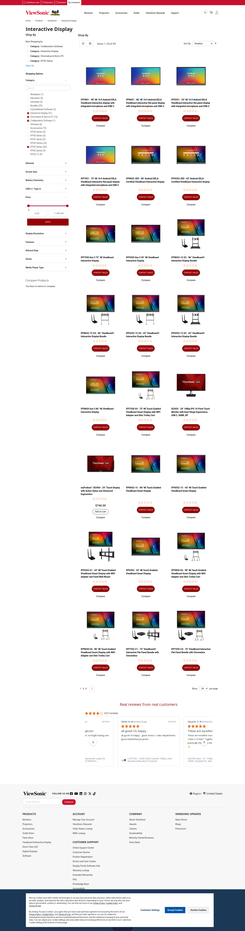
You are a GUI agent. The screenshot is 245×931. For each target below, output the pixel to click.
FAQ (75, 879)
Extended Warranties (83, 875)
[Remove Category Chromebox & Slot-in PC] (28, 56)
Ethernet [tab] (30, 163)
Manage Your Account (83, 820)
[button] (100, 126)
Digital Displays (29, 851)
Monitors (88, 13)
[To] (59, 213)
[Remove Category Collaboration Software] (28, 46)
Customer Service (81, 852)
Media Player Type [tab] (35, 267)
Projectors (104, 13)
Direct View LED (30, 847)
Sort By (187, 43)
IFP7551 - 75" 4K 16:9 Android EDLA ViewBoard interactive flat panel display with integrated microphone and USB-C (100, 181)
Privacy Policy (99, 903)
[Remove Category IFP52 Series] (28, 61)
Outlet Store (28, 833)
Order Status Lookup (82, 829)
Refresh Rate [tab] (32, 250)
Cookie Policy (112, 903)
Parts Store (27, 838)
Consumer (75, 3)
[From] (37, 213)
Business (62, 3)
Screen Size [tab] (31, 172)
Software (26, 856)
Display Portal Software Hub (86, 866)
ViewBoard (52, 21)
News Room (181, 820)
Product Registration (82, 857)
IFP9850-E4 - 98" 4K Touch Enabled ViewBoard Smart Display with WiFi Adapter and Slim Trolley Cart (188, 573)
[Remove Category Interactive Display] (28, 51)
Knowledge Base (81, 884)
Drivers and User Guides (84, 861)
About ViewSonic (137, 820)
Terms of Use (35, 905)
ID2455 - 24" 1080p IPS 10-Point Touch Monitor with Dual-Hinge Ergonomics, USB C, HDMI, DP (190, 412)
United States (212, 793)
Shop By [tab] (83, 35)
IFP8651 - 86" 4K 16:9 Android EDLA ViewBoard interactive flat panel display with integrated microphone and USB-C (145, 103)
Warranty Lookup (81, 870)
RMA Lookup (79, 833)
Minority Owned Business (141, 838)
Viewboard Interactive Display (36, 842)
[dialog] (122, 910)
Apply (47, 222)
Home (28, 21)
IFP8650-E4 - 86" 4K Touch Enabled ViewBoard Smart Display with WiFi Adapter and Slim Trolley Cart (98, 652)
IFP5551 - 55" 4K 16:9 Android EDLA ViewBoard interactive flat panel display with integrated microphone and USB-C (190, 103)
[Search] (48, 88)
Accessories (121, 13)
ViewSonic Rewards (155, 13)
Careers (133, 829)
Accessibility (79, 888)
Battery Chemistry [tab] (34, 180)
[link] (148, 759)
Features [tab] (30, 242)
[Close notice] (209, 910)
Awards (133, 824)
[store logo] (43, 13)
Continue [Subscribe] (69, 802)
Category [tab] (30, 80)
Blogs (178, 824)
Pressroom (180, 829)
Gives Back (134, 842)
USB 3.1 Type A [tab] (33, 189)
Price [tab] (28, 197)
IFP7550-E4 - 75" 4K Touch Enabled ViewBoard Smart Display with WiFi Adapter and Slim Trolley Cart (143, 412)
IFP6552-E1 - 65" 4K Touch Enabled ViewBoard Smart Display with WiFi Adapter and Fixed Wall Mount (98, 573)
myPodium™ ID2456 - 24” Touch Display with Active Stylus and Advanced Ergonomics (100, 491)
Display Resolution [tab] (35, 233)
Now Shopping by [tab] (34, 41)
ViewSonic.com (33, 3)
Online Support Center (83, 848)
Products (39, 21)
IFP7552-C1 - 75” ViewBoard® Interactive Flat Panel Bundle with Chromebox (142, 652)
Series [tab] (29, 259)
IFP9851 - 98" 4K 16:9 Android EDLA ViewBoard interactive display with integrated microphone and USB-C (98, 103)
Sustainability (135, 833)
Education (49, 3)
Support (175, 13)
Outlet (136, 13)
